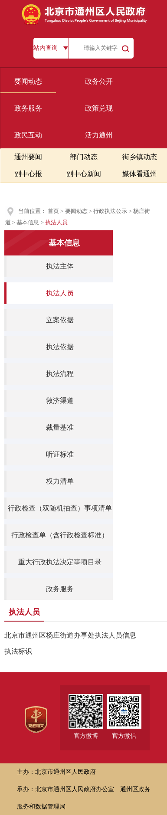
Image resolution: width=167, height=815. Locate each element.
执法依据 (60, 346)
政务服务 (28, 108)
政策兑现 (99, 108)
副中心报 (28, 173)
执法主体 (60, 266)
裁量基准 (60, 427)
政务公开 (99, 81)
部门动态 (84, 156)
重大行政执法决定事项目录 (60, 562)
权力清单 (60, 481)
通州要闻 (28, 156)
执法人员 (60, 293)
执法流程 (60, 373)
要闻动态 (28, 81)
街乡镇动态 (139, 156)
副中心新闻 (83, 173)
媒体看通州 (139, 173)
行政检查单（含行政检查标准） (59, 535)
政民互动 (28, 135)
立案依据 (60, 320)
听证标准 (60, 454)
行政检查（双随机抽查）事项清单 (60, 508)
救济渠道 (60, 400)
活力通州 (99, 135)
